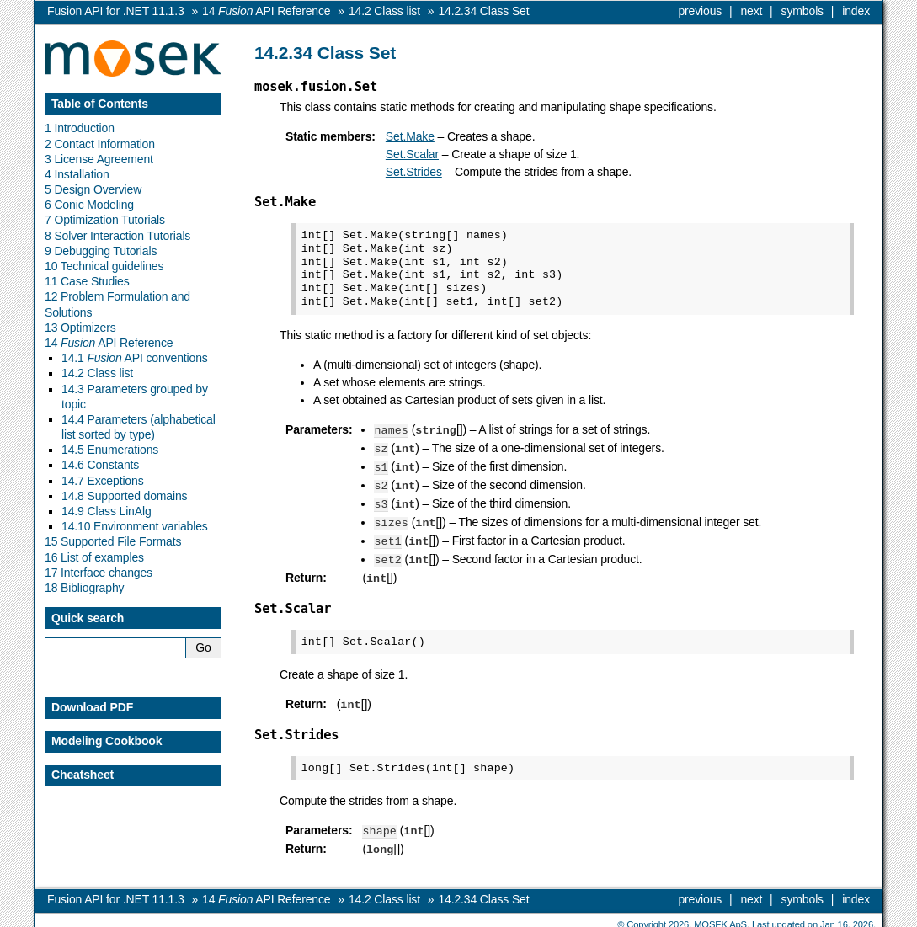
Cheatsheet (82, 774)
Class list (384, 11)
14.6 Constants (100, 464)
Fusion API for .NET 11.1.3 (115, 11)
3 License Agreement (99, 159)
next (751, 11)
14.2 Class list (97, 373)
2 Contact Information (100, 144)
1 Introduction (80, 128)
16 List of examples (94, 557)
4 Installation (77, 174)
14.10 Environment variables (134, 526)
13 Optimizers (80, 327)
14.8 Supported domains (124, 496)
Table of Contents (99, 103)
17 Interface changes (98, 572)
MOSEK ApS (720, 914)
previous (700, 11)
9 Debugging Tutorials (101, 251)
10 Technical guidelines (104, 266)
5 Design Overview (93, 189)
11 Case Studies (87, 281)
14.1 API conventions (134, 358)
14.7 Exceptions (102, 480)
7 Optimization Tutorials (105, 219)
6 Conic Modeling (89, 204)
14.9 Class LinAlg (106, 511)
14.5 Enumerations (109, 449)
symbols (802, 11)
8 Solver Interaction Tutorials (117, 235)
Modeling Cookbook (106, 741)
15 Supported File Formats (113, 541)
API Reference (266, 11)
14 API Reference (109, 342)
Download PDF (92, 707)
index (856, 11)
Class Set (483, 11)
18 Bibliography (84, 587)
